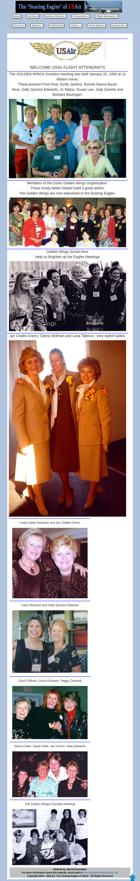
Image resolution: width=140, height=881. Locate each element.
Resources (119, 25)
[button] (55, 16)
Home (17, 16)
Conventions (81, 16)
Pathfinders (56, 25)
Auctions (33, 16)
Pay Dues (19, 25)
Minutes (37, 25)
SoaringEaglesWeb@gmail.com (100, 872)
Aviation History (55, 16)
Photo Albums (96, 25)
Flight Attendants (106, 16)
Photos (76, 25)
